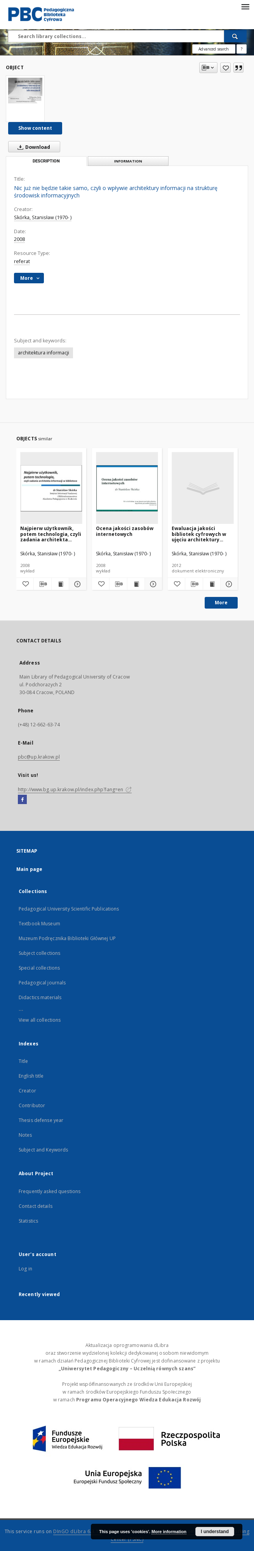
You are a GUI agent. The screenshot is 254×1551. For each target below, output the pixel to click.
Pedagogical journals (42, 982)
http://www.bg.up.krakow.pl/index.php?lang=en (75, 789)
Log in (25, 1268)
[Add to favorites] (225, 68)
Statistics (28, 1221)
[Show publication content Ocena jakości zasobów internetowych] (135, 584)
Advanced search (213, 49)
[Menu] (245, 6)
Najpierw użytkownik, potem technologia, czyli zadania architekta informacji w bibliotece (50, 534)
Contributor (32, 1105)
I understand (215, 1531)
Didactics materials (40, 997)
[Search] (235, 36)
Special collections (39, 968)
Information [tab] (128, 161)
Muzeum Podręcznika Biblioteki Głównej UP (67, 938)
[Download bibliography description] (42, 584)
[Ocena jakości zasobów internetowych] (127, 488)
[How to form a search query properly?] (242, 49)
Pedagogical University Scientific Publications (69, 908)
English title (31, 1076)
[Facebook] (22, 799)
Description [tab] (46, 161)
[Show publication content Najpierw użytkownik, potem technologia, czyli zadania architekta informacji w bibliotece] (60, 584)
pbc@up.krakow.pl (39, 757)
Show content (35, 128)
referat (22, 261)
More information (168, 1531)
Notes (25, 1135)
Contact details (35, 1206)
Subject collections (39, 953)
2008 (19, 239)
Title (23, 1061)
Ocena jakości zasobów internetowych (124, 531)
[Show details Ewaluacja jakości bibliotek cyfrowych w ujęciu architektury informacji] (228, 584)
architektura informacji (43, 352)
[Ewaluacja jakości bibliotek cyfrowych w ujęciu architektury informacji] (202, 488)
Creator (27, 1090)
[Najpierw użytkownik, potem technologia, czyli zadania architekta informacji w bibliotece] (51, 488)
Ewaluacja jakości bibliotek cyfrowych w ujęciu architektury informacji (199, 534)
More (221, 602)
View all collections (40, 1020)
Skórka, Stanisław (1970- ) (42, 217)
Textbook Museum (39, 923)
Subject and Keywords (43, 1149)
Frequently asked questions (49, 1191)
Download (32, 147)
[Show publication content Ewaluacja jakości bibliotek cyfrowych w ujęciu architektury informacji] (211, 584)
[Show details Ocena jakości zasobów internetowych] (152, 584)
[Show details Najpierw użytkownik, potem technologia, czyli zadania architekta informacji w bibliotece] (76, 584)
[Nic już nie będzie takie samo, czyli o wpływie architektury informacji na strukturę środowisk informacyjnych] (25, 90)
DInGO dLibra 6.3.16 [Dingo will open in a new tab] (77, 1531)
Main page (29, 869)
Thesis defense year (41, 1120)
